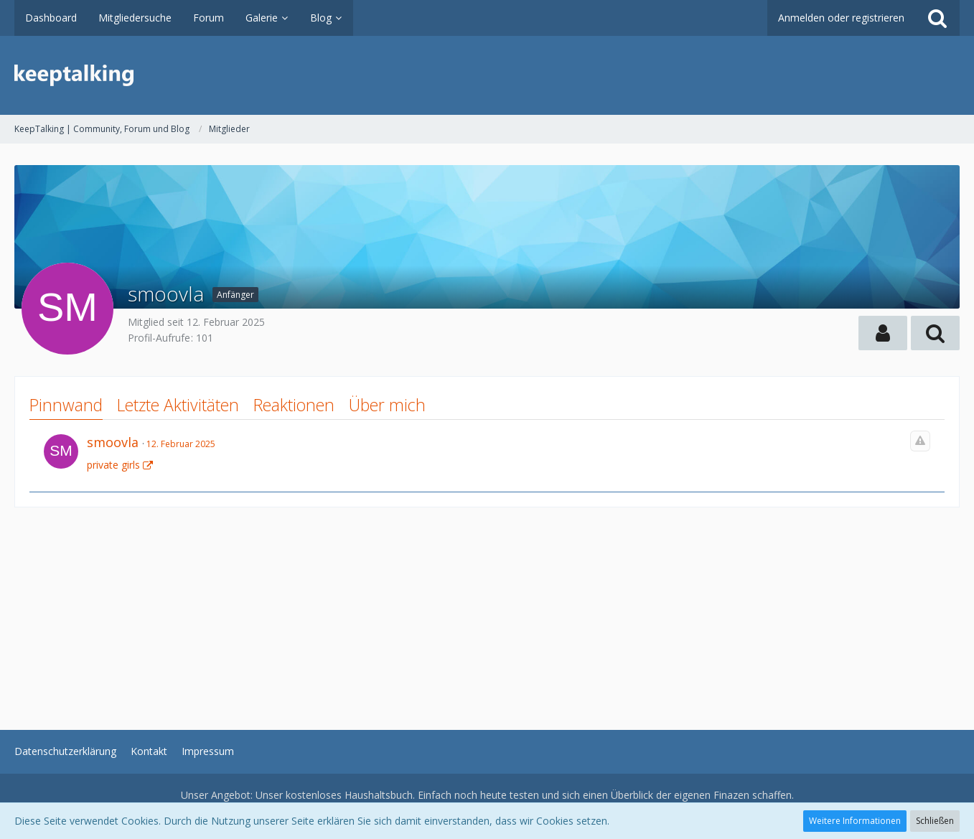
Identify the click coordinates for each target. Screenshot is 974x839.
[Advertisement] (445, 607)
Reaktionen (293, 404)
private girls (113, 465)
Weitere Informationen (855, 821)
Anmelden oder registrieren (841, 17)
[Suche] (937, 18)
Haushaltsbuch (379, 795)
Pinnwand (66, 404)
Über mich (387, 404)
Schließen (935, 821)
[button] (882, 333)
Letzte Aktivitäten (178, 404)
